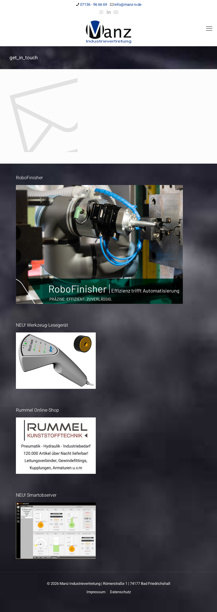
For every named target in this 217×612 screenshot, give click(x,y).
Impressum (96, 592)
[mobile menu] (209, 29)
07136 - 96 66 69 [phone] (93, 4)
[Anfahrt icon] (116, 12)
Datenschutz (120, 592)
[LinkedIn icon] (108, 12)
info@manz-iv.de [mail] (127, 4)
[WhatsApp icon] (101, 12)
